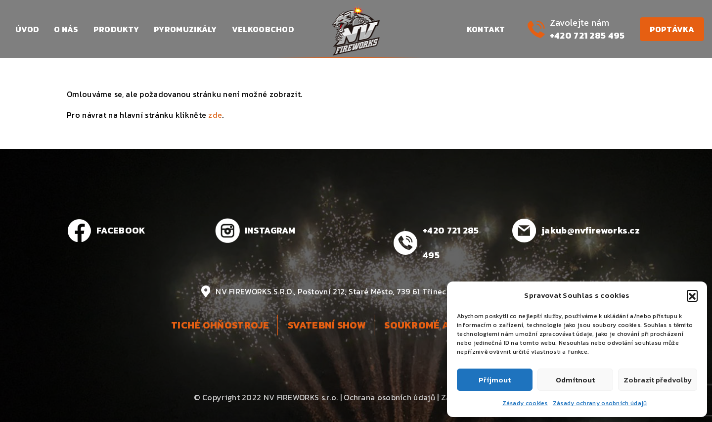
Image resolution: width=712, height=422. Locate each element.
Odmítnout (575, 379)
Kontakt (486, 29)
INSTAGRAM (270, 230)
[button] (692, 295)
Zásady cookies (525, 403)
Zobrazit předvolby (657, 379)
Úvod (27, 29)
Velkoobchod (263, 29)
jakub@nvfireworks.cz (590, 230)
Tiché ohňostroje (220, 325)
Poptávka (672, 29)
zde (215, 115)
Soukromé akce (426, 325)
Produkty (116, 29)
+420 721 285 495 (587, 35)
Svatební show (327, 325)
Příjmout (495, 379)
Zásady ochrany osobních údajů (600, 403)
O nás (66, 29)
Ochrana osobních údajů (389, 397)
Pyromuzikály (185, 29)
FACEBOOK (120, 230)
